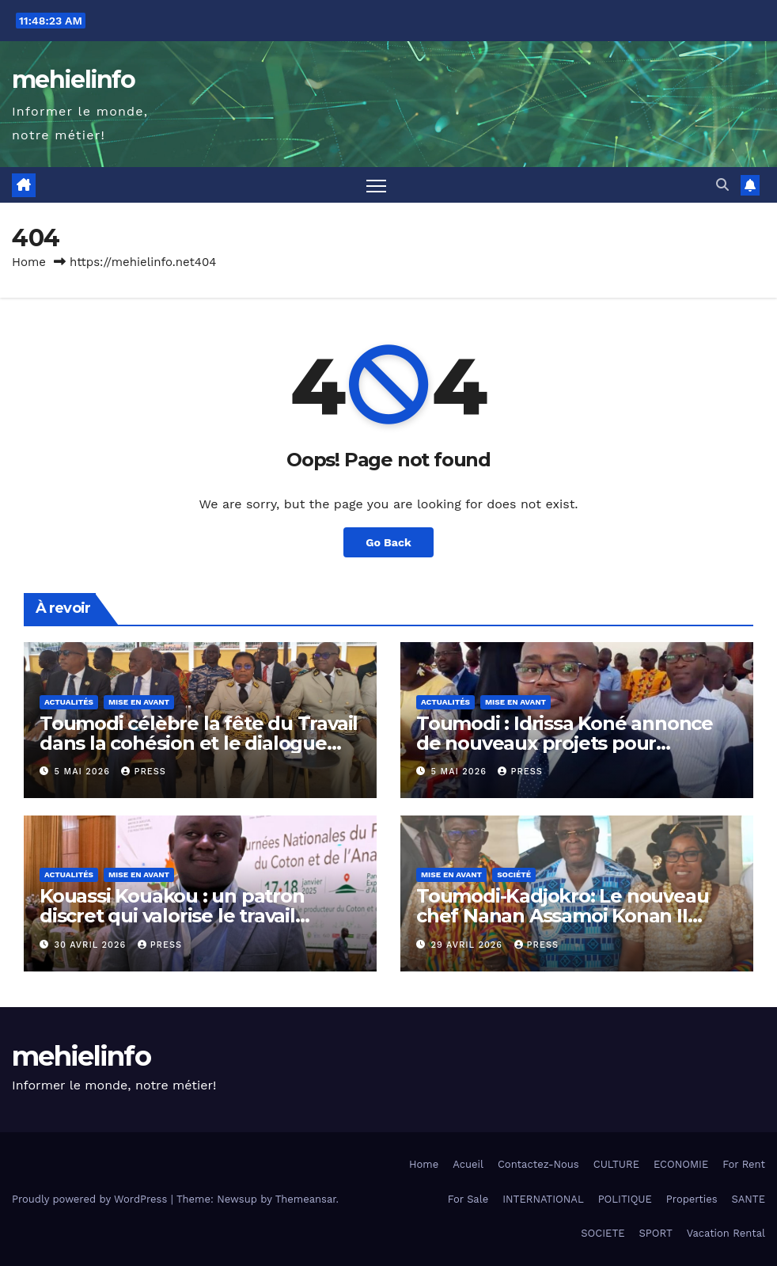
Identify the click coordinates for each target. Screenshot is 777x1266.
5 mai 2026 (84, 771)
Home (29, 262)
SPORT (656, 1233)
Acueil (468, 1164)
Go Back (388, 542)
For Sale (468, 1199)
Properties (692, 1199)
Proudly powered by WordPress (91, 1199)
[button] (722, 184)
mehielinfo (73, 79)
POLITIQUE (625, 1199)
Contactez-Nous (538, 1164)
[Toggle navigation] (376, 185)
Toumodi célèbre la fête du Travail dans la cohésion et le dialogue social (199, 743)
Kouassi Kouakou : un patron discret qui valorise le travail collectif (172, 915)
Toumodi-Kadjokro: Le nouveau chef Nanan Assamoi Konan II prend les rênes (562, 915)
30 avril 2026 (92, 945)
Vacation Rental (726, 1233)
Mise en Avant (138, 702)
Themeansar (305, 1199)
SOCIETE (602, 1233)
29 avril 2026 (468, 945)
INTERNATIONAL (542, 1199)
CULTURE (616, 1164)
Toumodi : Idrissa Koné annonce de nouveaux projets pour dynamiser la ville (564, 743)
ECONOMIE (681, 1164)
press (143, 771)
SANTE (748, 1199)
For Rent (743, 1164)
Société (514, 874)
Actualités (68, 702)
